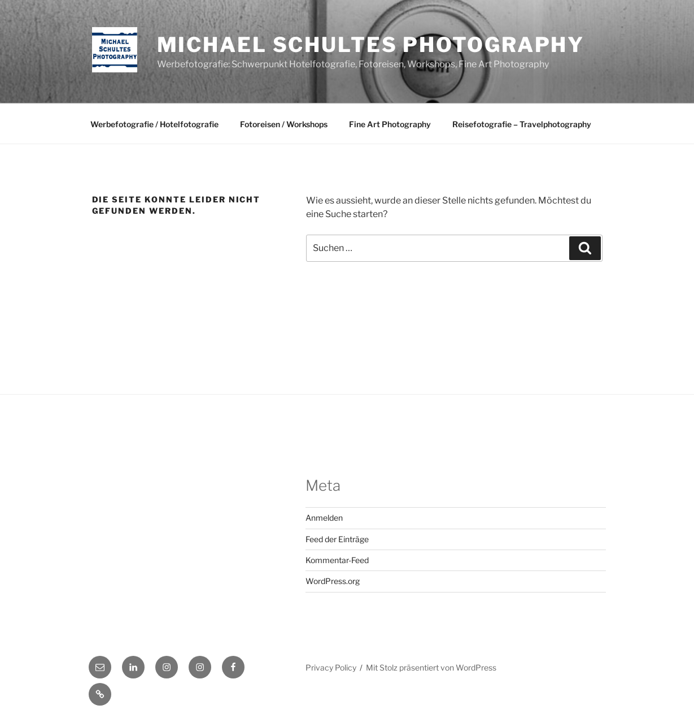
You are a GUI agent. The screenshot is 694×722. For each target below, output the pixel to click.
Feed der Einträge (337, 539)
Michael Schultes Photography (371, 44)
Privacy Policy (330, 667)
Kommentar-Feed (337, 560)
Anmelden (324, 517)
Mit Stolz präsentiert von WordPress (431, 667)
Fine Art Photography (390, 124)
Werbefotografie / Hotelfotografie (154, 124)
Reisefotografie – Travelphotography (521, 124)
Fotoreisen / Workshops (284, 124)
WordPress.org (332, 581)
